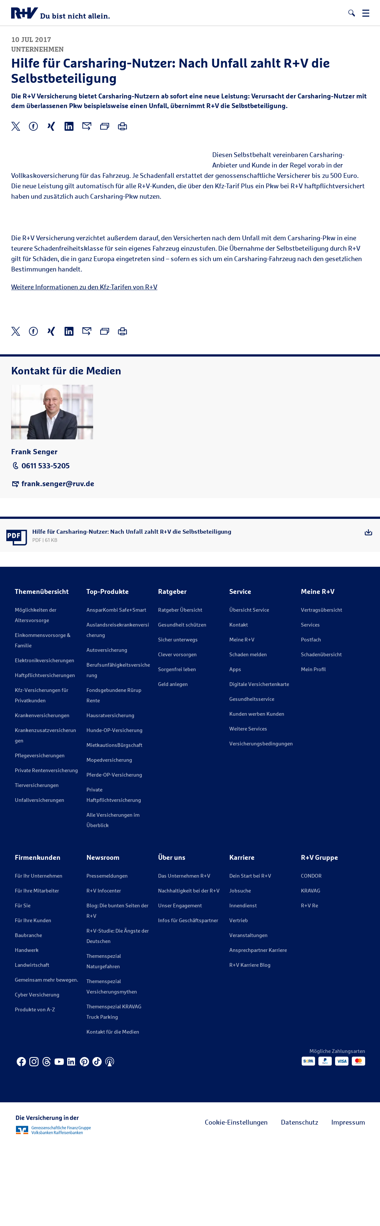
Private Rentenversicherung (46, 850)
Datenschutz (299, 1203)
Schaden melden (248, 734)
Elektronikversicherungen (44, 740)
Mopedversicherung (109, 840)
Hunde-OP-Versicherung (114, 810)
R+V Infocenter (103, 971)
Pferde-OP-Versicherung (114, 855)
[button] (351, 13)
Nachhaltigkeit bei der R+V (189, 971)
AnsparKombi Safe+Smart (116, 690)
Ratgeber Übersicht (180, 690)
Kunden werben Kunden (256, 794)
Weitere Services (248, 809)
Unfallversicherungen (39, 880)
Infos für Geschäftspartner (188, 1000)
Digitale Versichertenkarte (259, 764)
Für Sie (22, 985)
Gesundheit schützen (182, 705)
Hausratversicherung (110, 795)
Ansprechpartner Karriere (258, 1030)
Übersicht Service (249, 690)
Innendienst (243, 985)
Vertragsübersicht (321, 690)
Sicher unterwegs (178, 719)
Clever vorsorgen (177, 734)
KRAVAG (310, 971)
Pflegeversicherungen (40, 835)
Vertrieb (238, 1000)
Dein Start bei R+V (250, 956)
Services (310, 705)
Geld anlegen (173, 764)
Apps (235, 749)
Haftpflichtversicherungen (45, 755)
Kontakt (238, 705)
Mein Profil (313, 749)
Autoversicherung (106, 730)
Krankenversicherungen (42, 795)
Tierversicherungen (37, 865)
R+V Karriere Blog (250, 1045)
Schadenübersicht (321, 734)
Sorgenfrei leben (177, 749)
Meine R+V (242, 719)
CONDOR (311, 956)
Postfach (311, 719)
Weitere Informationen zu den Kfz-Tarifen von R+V (84, 367)
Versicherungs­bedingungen (261, 823)
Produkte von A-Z (35, 1089)
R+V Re (309, 985)
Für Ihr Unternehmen (38, 956)
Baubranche (28, 1015)
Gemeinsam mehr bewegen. (46, 1060)
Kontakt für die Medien (112, 1112)
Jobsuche (240, 971)
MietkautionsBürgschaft (114, 825)
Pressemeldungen (107, 956)
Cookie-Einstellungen (236, 1203)
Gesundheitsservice (251, 779)
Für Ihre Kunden (33, 1000)
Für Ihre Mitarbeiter (37, 971)
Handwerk (27, 1030)
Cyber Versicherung (37, 1075)
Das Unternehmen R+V (184, 956)
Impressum (348, 1203)
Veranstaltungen (248, 1015)
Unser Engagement (180, 985)
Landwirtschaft (32, 1045)
